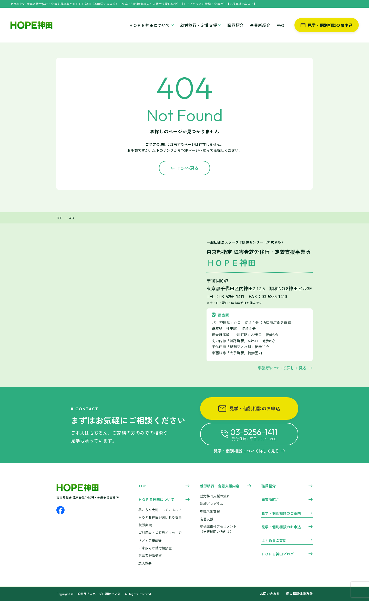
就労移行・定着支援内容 (219, 486)
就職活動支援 (210, 511)
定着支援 (206, 519)
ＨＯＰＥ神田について (151, 25)
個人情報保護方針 (299, 594)
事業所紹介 (260, 25)
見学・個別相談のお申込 (327, 25)
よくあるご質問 (273, 540)
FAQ (280, 25)
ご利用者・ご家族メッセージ (160, 532)
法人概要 (145, 563)
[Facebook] (60, 510)
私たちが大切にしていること (160, 509)
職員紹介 (235, 25)
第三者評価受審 (150, 555)
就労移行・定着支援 (200, 25)
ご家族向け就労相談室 (155, 547)
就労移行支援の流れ (215, 495)
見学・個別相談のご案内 (281, 513)
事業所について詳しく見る (282, 368)
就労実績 (145, 524)
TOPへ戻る (188, 168)
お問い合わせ (270, 594)
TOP (142, 486)
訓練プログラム (211, 503)
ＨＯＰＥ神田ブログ (277, 554)
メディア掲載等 (150, 540)
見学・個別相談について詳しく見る (249, 450)
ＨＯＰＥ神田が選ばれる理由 (160, 517)
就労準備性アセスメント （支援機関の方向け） (218, 529)
